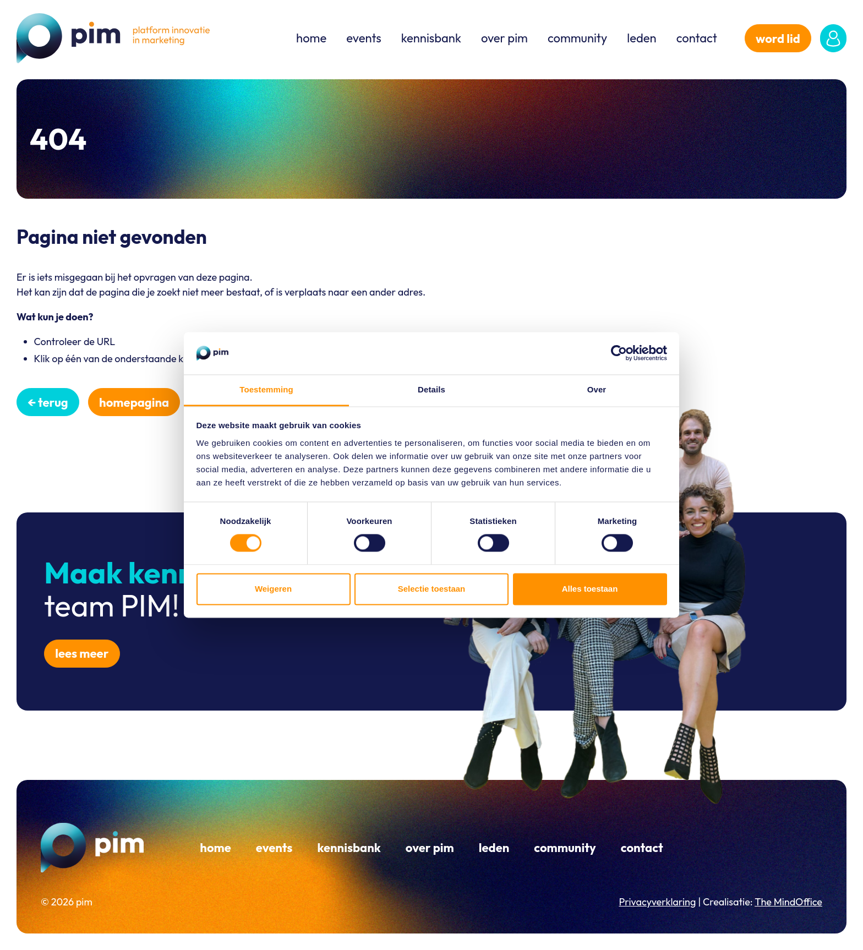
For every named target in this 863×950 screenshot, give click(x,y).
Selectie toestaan (432, 588)
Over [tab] (597, 389)
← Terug (48, 402)
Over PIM (504, 38)
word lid (778, 38)
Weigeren (273, 588)
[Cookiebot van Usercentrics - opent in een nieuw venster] (619, 353)
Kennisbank (431, 38)
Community (577, 38)
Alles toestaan (590, 588)
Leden (641, 38)
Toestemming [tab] (266, 389)
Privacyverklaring (657, 902)
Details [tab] (431, 389)
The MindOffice (788, 902)
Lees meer (81, 653)
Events (363, 38)
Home (311, 38)
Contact (696, 38)
